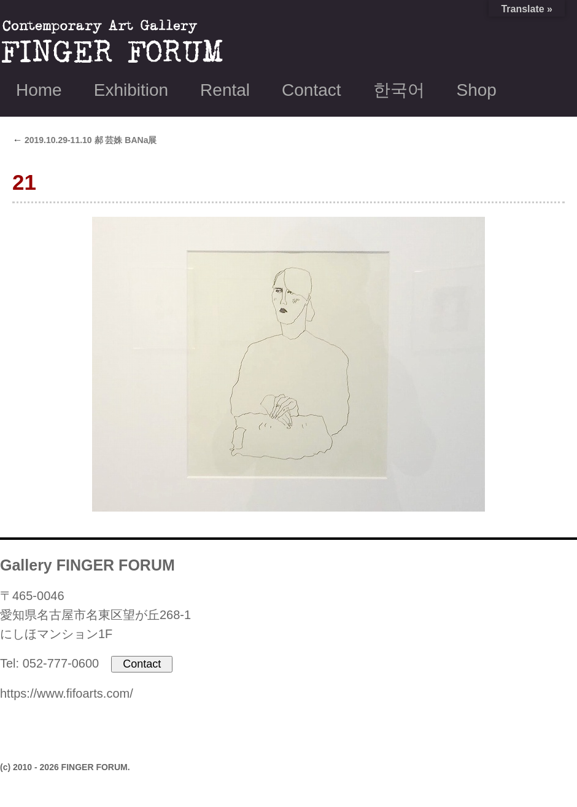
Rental (225, 89)
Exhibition (131, 89)
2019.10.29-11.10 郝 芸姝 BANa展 (84, 140)
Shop (477, 89)
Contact (311, 89)
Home (39, 89)
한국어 (399, 89)
